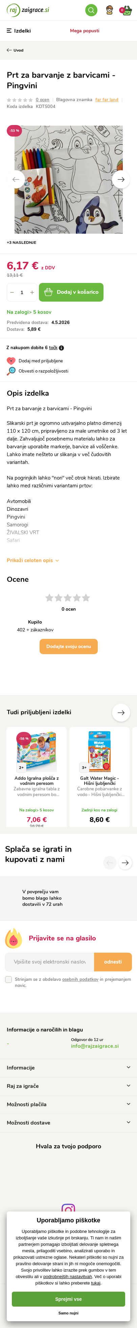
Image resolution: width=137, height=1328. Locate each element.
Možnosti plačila (68, 1104)
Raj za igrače (68, 1086)
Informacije (68, 1068)
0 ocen (42, 100)
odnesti (113, 961)
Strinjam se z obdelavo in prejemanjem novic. (73, 982)
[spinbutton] (22, 292)
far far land (106, 100)
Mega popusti (84, 31)
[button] (32, 292)
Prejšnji (101, 712)
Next (121, 179)
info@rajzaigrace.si (95, 1046)
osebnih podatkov (80, 979)
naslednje (121, 712)
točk (53, 348)
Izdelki (19, 31)
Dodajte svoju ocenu (68, 646)
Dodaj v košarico (71, 292)
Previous (16, 179)
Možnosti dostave (68, 1123)
